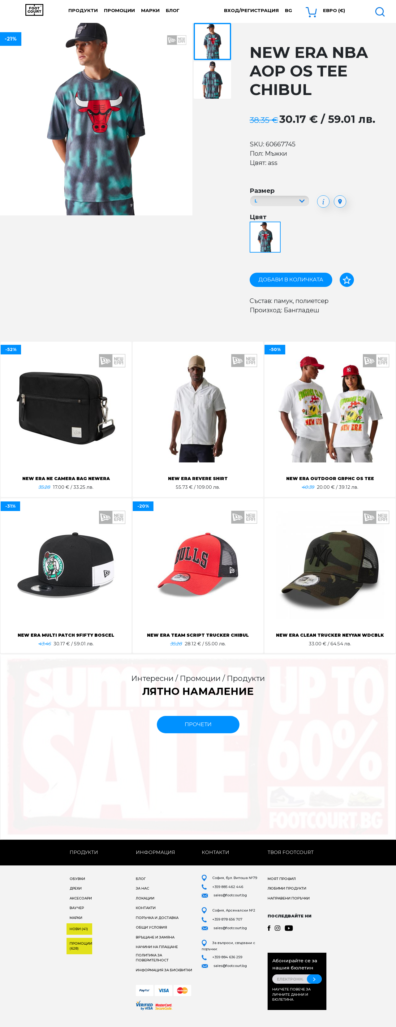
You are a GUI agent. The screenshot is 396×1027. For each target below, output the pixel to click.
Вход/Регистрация (251, 10)
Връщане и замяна (155, 944)
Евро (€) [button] (334, 10)
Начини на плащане (157, 954)
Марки (150, 10)
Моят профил (282, 886)
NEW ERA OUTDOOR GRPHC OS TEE (330, 478)
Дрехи (76, 896)
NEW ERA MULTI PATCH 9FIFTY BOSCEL (66, 635)
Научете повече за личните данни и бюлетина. (291, 1001)
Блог (172, 10)
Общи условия (151, 935)
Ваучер (77, 915)
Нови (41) (79, 936)
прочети (198, 732)
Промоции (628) (81, 953)
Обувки (77, 886)
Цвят (258, 217)
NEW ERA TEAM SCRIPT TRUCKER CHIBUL (198, 635)
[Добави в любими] (347, 280)
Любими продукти (287, 896)
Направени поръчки (289, 906)
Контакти (146, 915)
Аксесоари (81, 906)
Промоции (119, 10)
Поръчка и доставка (157, 925)
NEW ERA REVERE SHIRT (198, 478)
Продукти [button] (83, 10)
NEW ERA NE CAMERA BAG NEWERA (66, 478)
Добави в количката (290, 279)
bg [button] (288, 10)
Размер (262, 190)
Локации (145, 906)
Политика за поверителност (152, 965)
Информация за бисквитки (164, 977)
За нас (142, 896)
